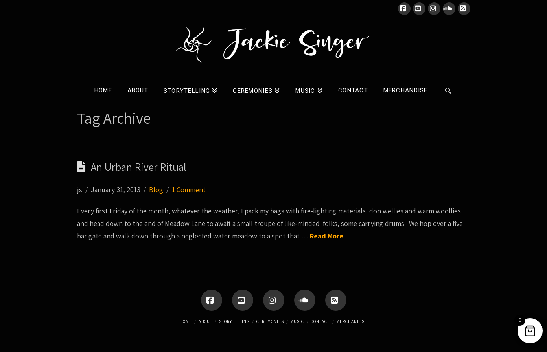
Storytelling (234, 321)
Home (186, 321)
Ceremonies (270, 321)
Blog (156, 189)
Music (297, 321)
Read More (326, 235)
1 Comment (189, 189)
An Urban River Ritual (138, 167)
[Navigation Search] (447, 89)
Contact (320, 321)
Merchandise (351, 321)
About (205, 321)
